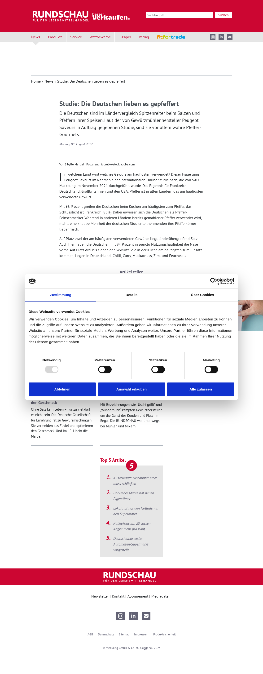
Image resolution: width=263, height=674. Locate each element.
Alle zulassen (200, 389)
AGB (90, 634)
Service (76, 37)
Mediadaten (161, 596)
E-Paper (124, 37)
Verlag (144, 37)
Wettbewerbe (100, 37)
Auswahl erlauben (131, 389)
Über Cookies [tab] (202, 295)
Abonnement (138, 596)
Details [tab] (131, 295)
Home (36, 81)
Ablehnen (62, 389)
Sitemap (124, 634)
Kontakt (118, 596)
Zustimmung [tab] (60, 295)
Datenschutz (106, 634)
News (35, 37)
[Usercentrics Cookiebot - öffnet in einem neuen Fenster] (213, 281)
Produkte (55, 37)
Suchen (223, 15)
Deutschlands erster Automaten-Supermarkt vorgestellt (130, 544)
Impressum (141, 634)
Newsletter (100, 596)
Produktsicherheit (164, 634)
